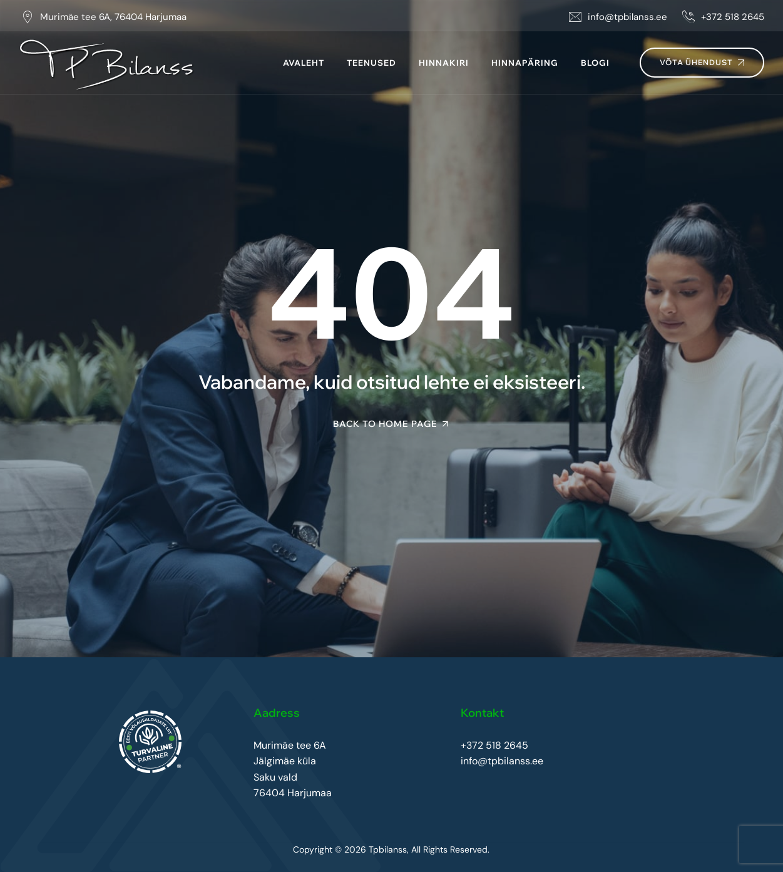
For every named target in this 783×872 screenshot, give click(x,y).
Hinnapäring (524, 63)
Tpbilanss (388, 849)
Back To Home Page (385, 423)
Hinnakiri (444, 63)
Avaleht (303, 63)
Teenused (371, 63)
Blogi (595, 63)
